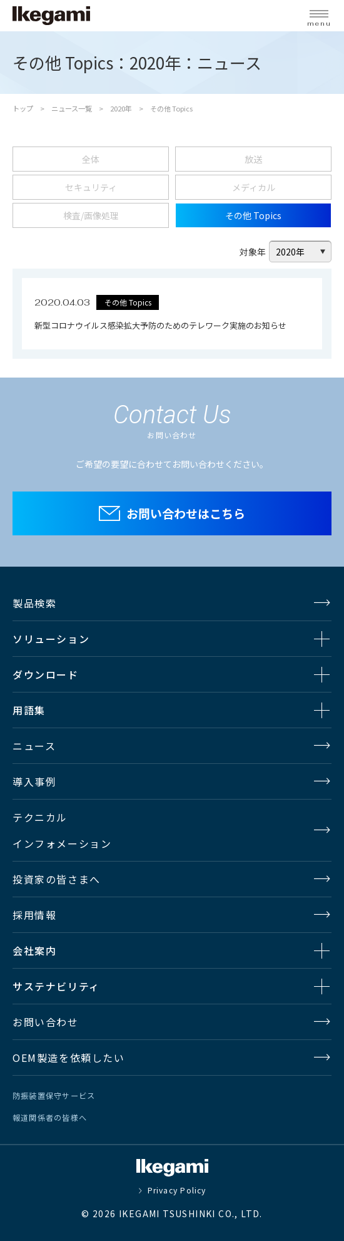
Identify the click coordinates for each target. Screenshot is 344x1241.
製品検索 (34, 602)
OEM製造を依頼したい (69, 1057)
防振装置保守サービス (54, 1095)
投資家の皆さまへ (57, 879)
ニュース (34, 745)
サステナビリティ (56, 986)
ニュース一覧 (71, 108)
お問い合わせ (46, 1021)
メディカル (253, 187)
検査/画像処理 (91, 215)
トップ (23, 108)
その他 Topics (253, 215)
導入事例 (34, 781)
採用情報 (34, 914)
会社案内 (34, 950)
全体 (90, 159)
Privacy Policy (177, 1190)
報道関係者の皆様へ (50, 1117)
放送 (253, 159)
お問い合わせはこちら (185, 513)
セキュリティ (91, 187)
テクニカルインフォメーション (62, 830)
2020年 (121, 108)
